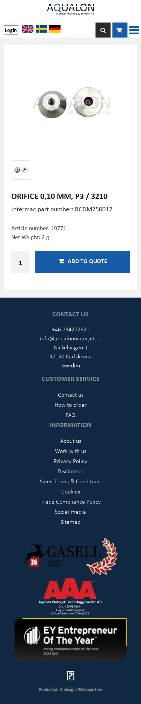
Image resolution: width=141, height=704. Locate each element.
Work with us (70, 451)
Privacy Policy (70, 461)
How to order (71, 404)
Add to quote (82, 261)
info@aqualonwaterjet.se (71, 338)
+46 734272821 (70, 329)
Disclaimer (71, 471)
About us (70, 440)
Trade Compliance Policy (71, 501)
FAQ (71, 415)
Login (11, 29)
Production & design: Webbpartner (70, 689)
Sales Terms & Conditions (71, 481)
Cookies (70, 491)
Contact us (70, 394)
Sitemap (70, 521)
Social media (70, 511)
